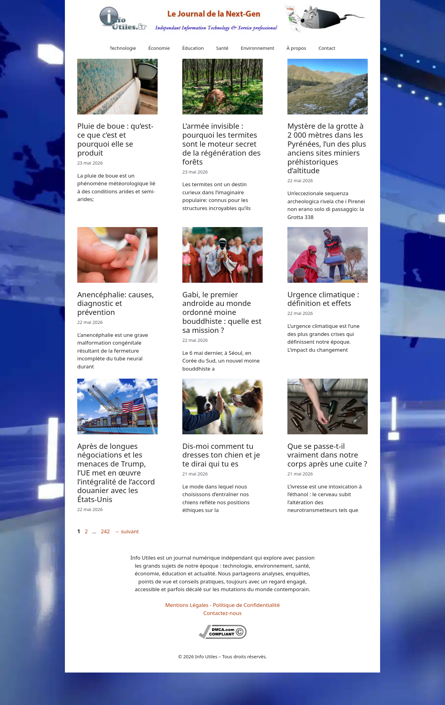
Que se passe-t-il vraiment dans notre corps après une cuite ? (327, 455)
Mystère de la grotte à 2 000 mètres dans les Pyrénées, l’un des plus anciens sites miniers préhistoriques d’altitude (326, 148)
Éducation (193, 48)
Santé (222, 48)
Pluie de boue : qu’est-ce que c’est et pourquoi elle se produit (115, 139)
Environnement (257, 48)
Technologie (123, 48)
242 (105, 531)
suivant (126, 531)
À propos (296, 48)
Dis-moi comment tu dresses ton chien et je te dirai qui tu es (221, 455)
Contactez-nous (222, 613)
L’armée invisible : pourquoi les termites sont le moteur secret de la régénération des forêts (221, 143)
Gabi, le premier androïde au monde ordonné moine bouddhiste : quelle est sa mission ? (221, 312)
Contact (327, 48)
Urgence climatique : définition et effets (323, 298)
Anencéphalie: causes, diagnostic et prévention (115, 303)
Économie (159, 48)
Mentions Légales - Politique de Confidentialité (222, 604)
